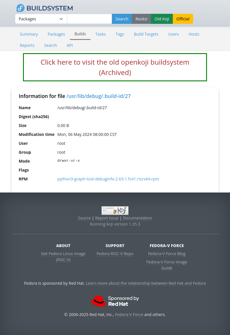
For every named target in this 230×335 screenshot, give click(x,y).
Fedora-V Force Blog (166, 253)
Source (84, 218)
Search (50, 45)
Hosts (194, 34)
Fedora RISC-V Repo (115, 253)
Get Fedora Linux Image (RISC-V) (63, 256)
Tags (120, 34)
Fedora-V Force (129, 314)
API (70, 45)
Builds (80, 33)
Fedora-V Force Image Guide (166, 265)
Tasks (100, 34)
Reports (27, 45)
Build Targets (146, 34)
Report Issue (107, 218)
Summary (29, 34)
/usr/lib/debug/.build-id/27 (98, 96)
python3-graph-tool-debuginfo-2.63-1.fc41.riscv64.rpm (108, 179)
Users (173, 34)
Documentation (137, 218)
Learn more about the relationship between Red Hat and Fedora (146, 283)
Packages (56, 34)
